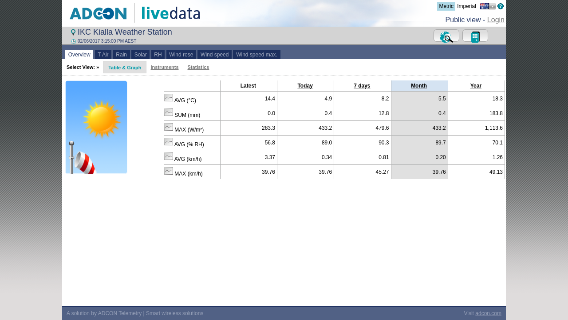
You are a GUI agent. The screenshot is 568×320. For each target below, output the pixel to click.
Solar (140, 55)
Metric (446, 6)
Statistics (198, 67)
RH (158, 55)
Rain (121, 55)
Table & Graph (124, 67)
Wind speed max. (256, 55)
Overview (79, 55)
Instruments (165, 67)
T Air (103, 55)
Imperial (466, 6)
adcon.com (488, 307)
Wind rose (181, 55)
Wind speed (214, 55)
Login (496, 20)
